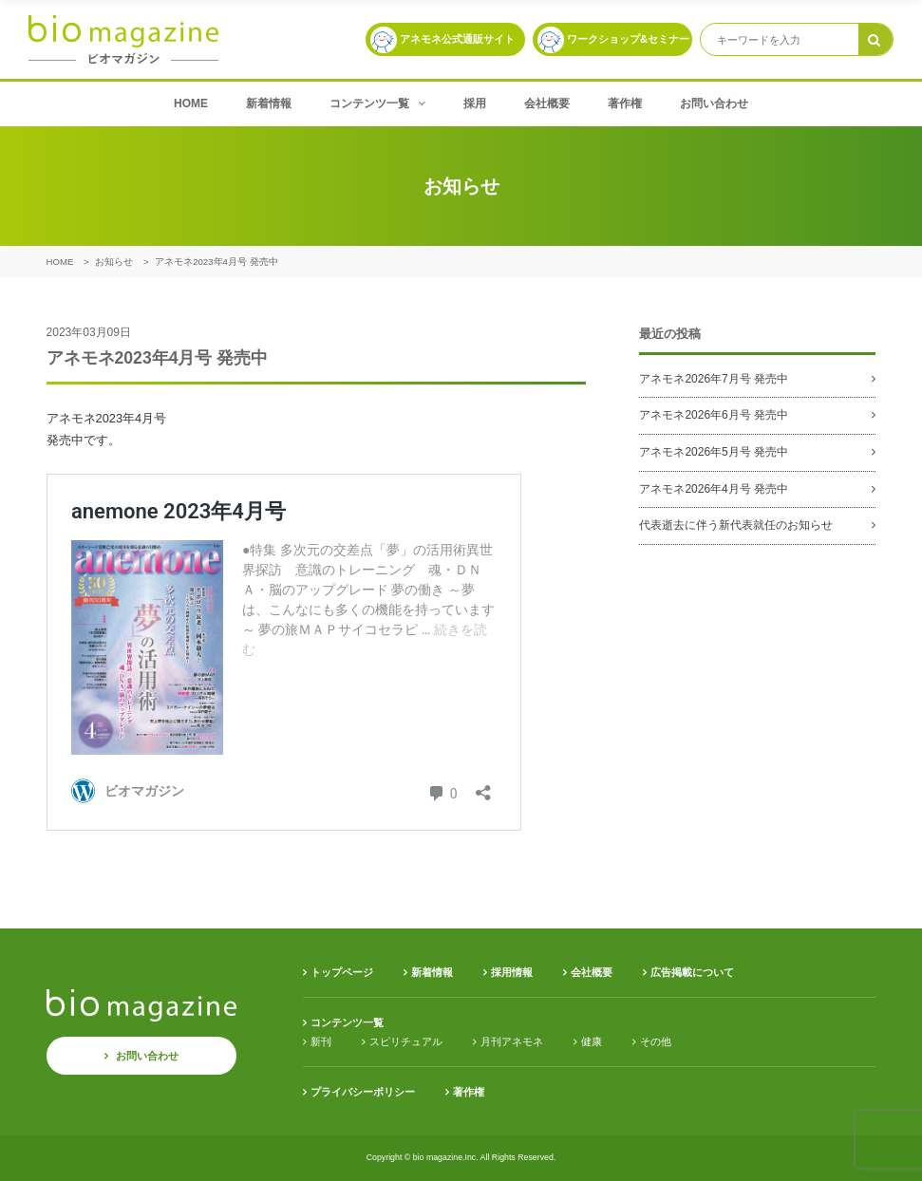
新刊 (320, 1041)
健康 (591, 1041)
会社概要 (547, 103)
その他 (655, 1041)
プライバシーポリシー (362, 1091)
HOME (191, 103)
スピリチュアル (405, 1041)
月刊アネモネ (511, 1041)
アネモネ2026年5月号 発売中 (713, 452)
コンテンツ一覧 (377, 103)
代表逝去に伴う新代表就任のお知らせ (736, 525)
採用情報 (512, 972)
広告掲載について (692, 972)
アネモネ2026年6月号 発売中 (713, 415)
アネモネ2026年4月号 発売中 (713, 489)
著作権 (625, 103)
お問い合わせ (714, 103)
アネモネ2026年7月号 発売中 (713, 378)
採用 (474, 103)
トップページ (341, 972)
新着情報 (269, 103)
